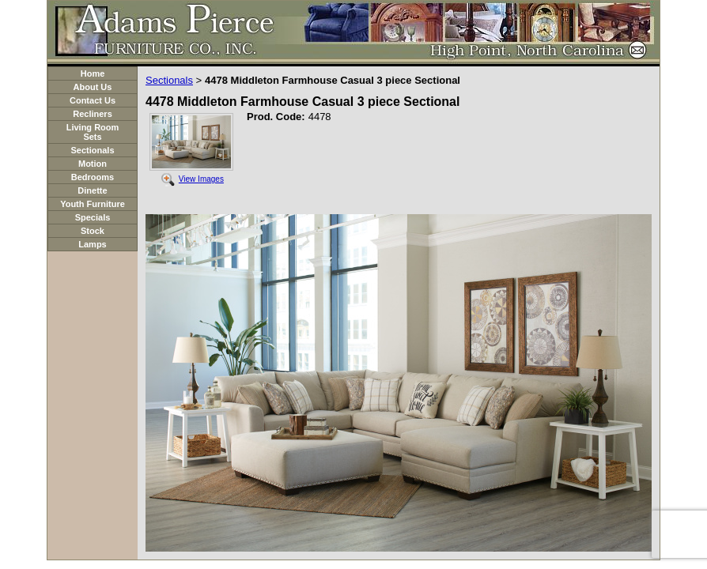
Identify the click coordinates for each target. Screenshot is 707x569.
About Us (93, 87)
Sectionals (92, 150)
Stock (92, 231)
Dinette (92, 190)
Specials (93, 217)
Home (93, 73)
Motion (92, 163)
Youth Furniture (92, 204)
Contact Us (92, 100)
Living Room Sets (92, 131)
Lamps (92, 244)
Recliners (92, 114)
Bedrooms (92, 177)
